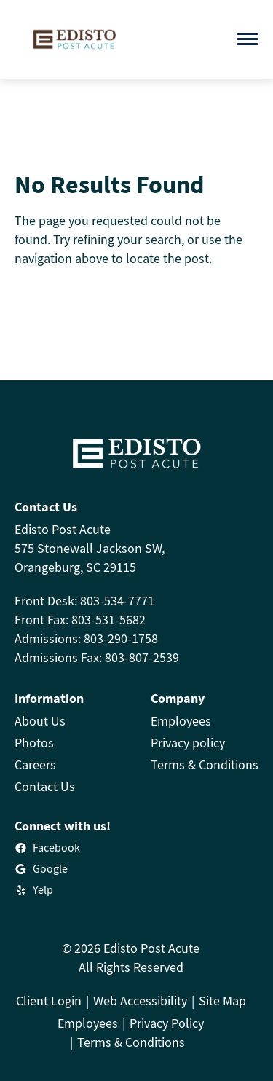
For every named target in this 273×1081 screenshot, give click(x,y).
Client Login (49, 1000)
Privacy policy (188, 742)
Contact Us (45, 786)
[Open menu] (247, 39)
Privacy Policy (167, 1023)
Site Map (222, 1000)
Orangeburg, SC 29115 (75, 567)
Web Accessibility (140, 1000)
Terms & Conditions (204, 764)
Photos (34, 742)
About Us (40, 720)
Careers (35, 764)
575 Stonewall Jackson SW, (90, 548)
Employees (181, 720)
